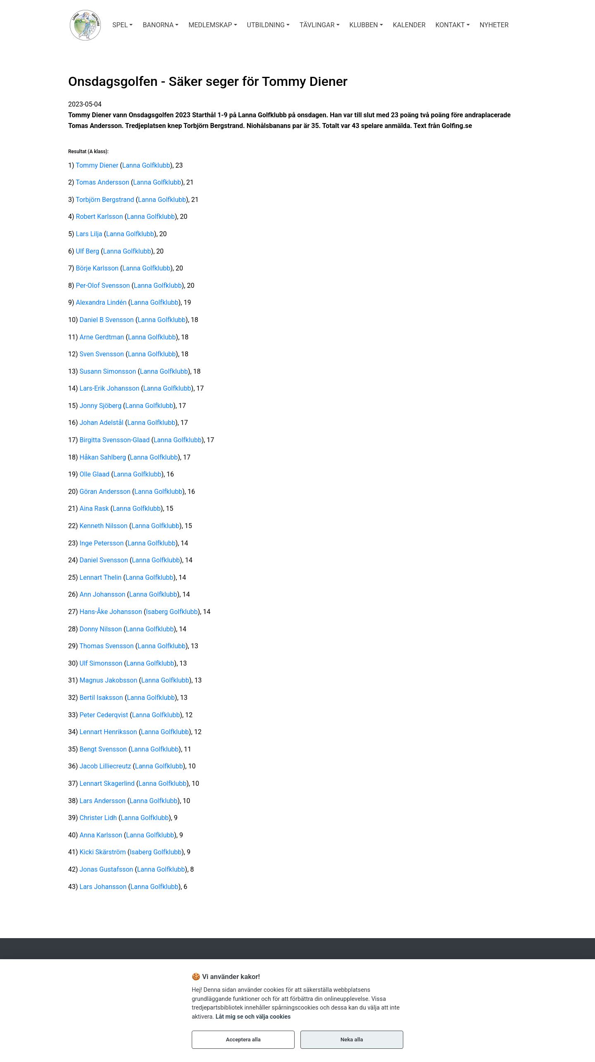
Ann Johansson (103, 594)
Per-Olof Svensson (103, 285)
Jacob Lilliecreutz (105, 766)
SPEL (120, 25)
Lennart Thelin (101, 577)
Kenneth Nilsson (104, 526)
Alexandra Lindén (101, 302)
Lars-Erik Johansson (110, 388)
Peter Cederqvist (104, 715)
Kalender (409, 25)
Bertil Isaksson (101, 698)
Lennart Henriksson (108, 732)
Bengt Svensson (103, 749)
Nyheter (494, 25)
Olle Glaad (94, 474)
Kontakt (450, 25)
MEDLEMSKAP (210, 25)
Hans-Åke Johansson (111, 612)
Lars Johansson (103, 887)
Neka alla (351, 1039)
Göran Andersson (105, 491)
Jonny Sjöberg (100, 406)
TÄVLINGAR (317, 25)
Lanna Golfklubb (146, 165)
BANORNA (158, 25)
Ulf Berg (88, 251)
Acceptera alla (243, 1039)
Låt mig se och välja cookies (253, 1016)
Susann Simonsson (108, 371)
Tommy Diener (97, 165)
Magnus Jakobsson (109, 680)
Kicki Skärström (103, 852)
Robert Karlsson (99, 216)
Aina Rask (94, 508)
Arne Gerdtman (102, 337)
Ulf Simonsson (101, 663)
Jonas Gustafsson (106, 869)
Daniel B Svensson (107, 320)
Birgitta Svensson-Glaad (115, 440)
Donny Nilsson (101, 629)
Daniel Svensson (104, 560)
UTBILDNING (266, 25)
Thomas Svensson (106, 646)
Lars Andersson (103, 801)
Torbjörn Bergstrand (105, 200)
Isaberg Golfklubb (172, 612)
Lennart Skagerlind (107, 783)
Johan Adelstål (102, 423)
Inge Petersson (102, 543)
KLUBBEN (364, 25)
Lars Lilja (89, 234)
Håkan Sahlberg (103, 457)
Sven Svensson (102, 354)
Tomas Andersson (102, 182)
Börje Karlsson (97, 268)
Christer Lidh (98, 818)
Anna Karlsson (101, 835)
